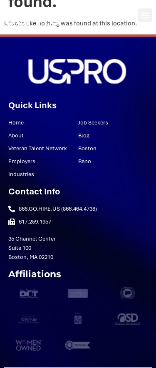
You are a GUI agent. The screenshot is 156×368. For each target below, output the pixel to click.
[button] (145, 15)
